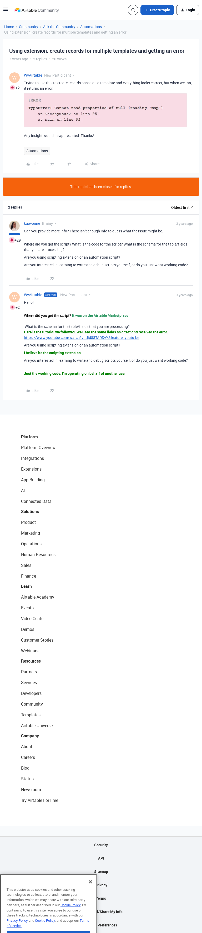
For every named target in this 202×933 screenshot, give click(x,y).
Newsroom (31, 789)
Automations (91, 26)
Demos (27, 629)
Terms (101, 898)
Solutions (30, 511)
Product (28, 522)
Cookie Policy (70, 916)
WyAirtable (33, 75)
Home (9, 26)
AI (23, 490)
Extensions (31, 469)
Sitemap (101, 871)
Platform (29, 437)
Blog (25, 768)
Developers (31, 693)
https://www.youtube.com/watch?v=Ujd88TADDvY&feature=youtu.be (81, 337)
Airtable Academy (37, 597)
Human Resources (38, 554)
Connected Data (36, 501)
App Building (33, 480)
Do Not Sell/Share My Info (101, 911)
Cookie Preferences (101, 925)
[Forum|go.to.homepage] (36, 10)
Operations (31, 544)
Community (28, 26)
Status (27, 779)
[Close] (90, 893)
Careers (28, 757)
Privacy (101, 884)
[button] (6, 10)
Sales (26, 565)
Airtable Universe (37, 725)
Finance (28, 576)
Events (27, 608)
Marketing (30, 533)
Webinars (29, 651)
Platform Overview (38, 447)
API (101, 858)
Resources (31, 661)
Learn (26, 586)
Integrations (32, 458)
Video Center (33, 618)
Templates (31, 715)
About (26, 746)
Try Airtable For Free (39, 800)
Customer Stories (37, 640)
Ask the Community (59, 26)
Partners (29, 672)
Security (101, 844)
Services (29, 682)
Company (30, 736)
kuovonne (32, 223)
